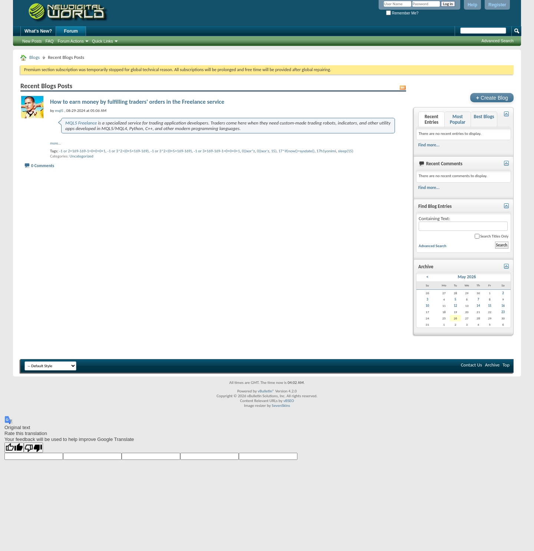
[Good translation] (14, 447)
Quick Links (102, 41)
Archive (492, 365)
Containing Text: (463, 223)
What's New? (38, 31)
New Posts (32, 41)
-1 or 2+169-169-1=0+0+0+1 (82, 151)
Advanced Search (497, 41)
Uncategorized (81, 156)
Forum (71, 31)
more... (55, 143)
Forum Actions (71, 41)
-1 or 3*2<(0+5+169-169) (171, 151)
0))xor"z (248, 151)
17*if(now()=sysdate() (296, 151)
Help (472, 4)
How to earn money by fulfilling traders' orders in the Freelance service (137, 101)
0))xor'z (263, 151)
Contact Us (471, 365)
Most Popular (457, 119)
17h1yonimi (326, 151)
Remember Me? (402, 13)
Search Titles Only (491, 236)
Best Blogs (484, 116)
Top (506, 365)
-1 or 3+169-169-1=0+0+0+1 (217, 151)
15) (274, 151)
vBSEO (288, 400)
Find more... (428, 144)
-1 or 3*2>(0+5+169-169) (128, 151)
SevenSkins (281, 405)
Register (497, 4)
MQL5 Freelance (81, 123)
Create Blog (492, 97)
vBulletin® (266, 391)
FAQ (50, 41)
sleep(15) (345, 151)
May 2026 (467, 276)
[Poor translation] (33, 447)
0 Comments (42, 165)
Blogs (34, 57)
